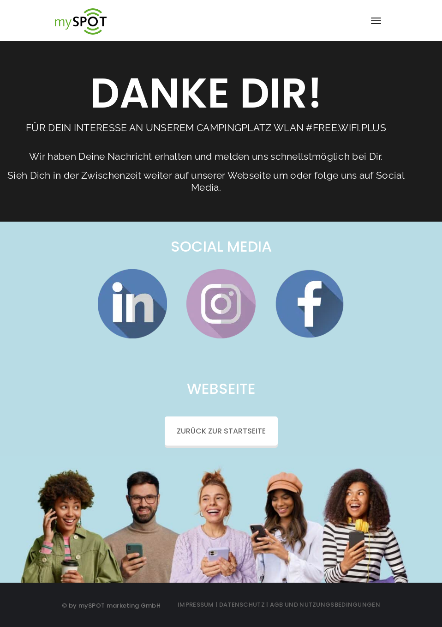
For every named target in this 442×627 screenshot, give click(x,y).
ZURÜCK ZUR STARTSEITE (221, 431)
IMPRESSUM (196, 604)
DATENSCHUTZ (242, 604)
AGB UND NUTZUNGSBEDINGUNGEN (325, 604)
